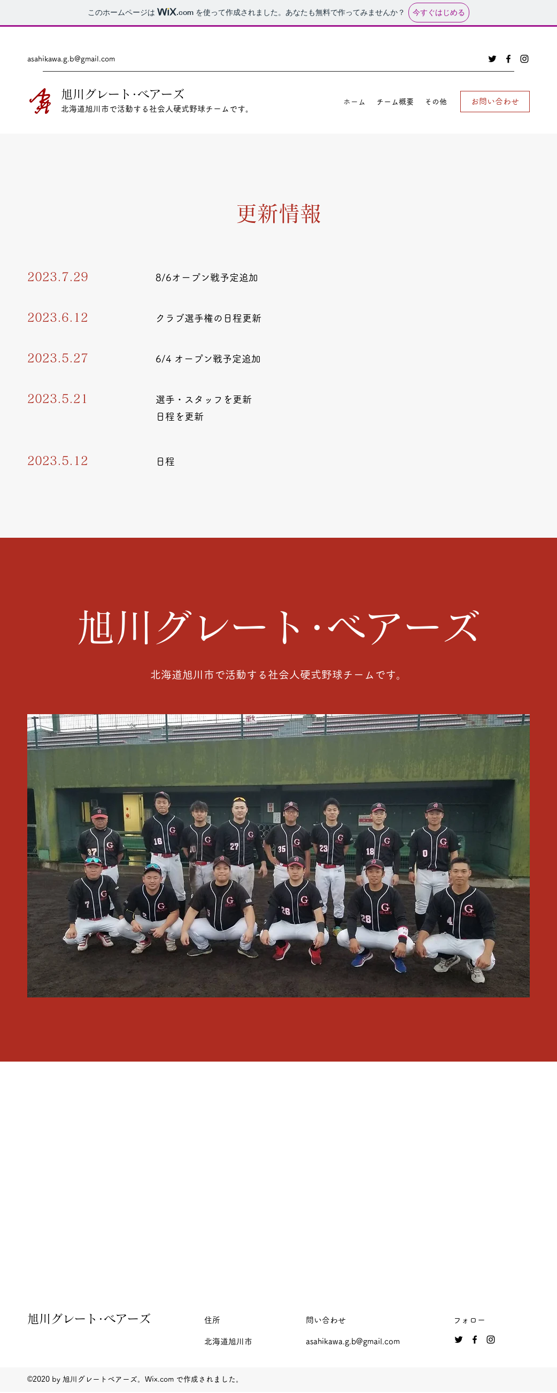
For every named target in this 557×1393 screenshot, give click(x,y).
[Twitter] (492, 58)
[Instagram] (524, 58)
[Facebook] (508, 58)
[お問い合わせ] (495, 101)
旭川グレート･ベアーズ (122, 94)
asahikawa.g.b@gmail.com (71, 59)
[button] (278, 855)
